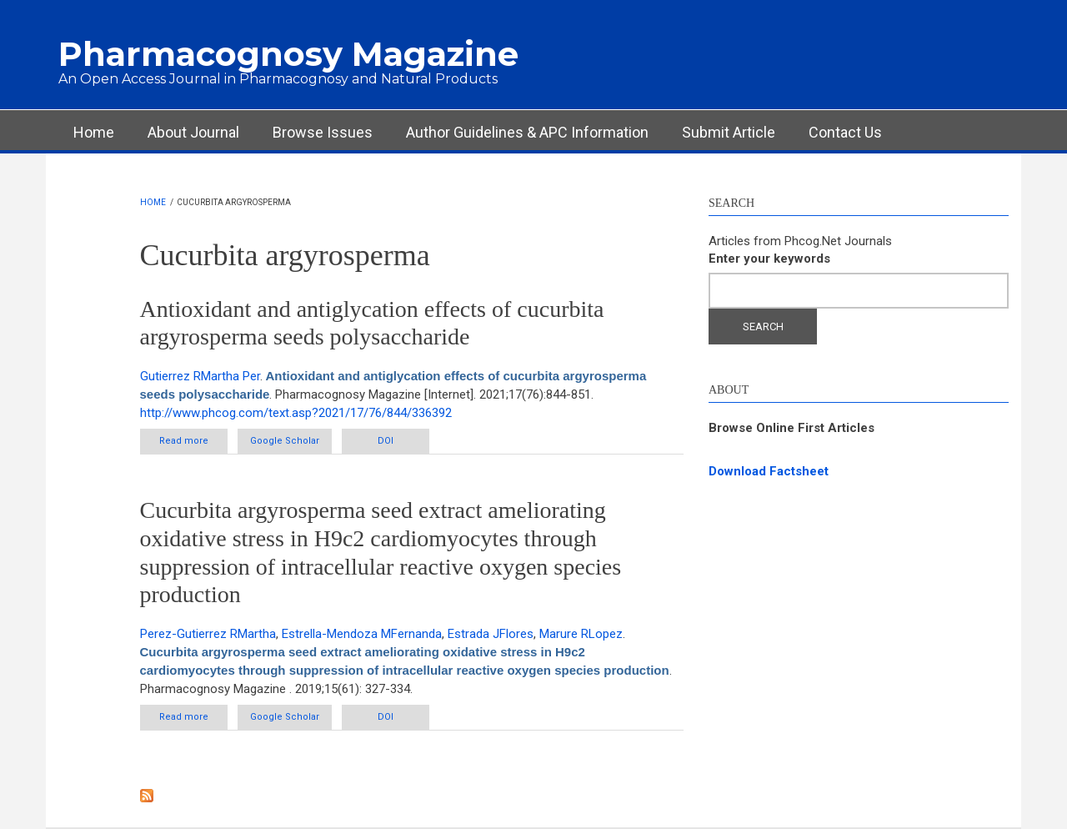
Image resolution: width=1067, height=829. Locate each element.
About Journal (193, 132)
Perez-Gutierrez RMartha (208, 633)
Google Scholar (284, 440)
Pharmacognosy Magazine (288, 53)
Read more (193, 440)
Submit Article (728, 132)
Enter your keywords (769, 258)
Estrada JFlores (491, 633)
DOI (385, 440)
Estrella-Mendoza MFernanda (362, 633)
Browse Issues (323, 132)
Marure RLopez (581, 633)
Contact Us (845, 132)
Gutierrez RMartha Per (200, 376)
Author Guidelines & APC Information (527, 132)
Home (93, 132)
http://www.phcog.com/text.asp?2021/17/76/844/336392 (296, 412)
